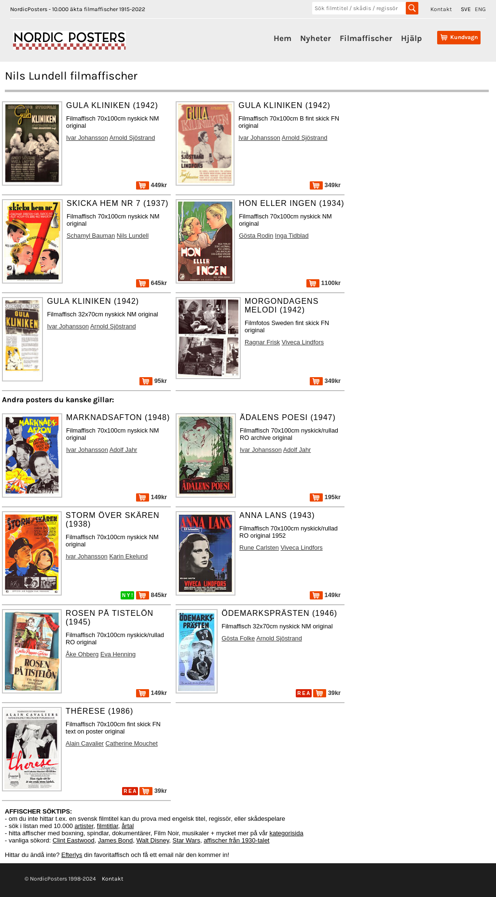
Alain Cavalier (85, 743)
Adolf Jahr (124, 449)
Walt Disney (152, 840)
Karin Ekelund (128, 556)
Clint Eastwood (74, 840)
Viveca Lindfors (303, 342)
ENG (480, 9)
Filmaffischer (366, 38)
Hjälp (411, 38)
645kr (151, 282)
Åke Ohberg (82, 654)
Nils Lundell (133, 235)
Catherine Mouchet (132, 743)
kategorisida (286, 833)
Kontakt (441, 9)
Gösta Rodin (256, 235)
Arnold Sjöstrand (132, 137)
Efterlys (71, 854)
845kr (151, 594)
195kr (325, 497)
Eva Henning (118, 654)
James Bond (115, 840)
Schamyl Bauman (91, 235)
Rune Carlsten (259, 547)
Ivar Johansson (87, 137)
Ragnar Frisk (262, 342)
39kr (327, 692)
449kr (151, 185)
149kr (151, 497)
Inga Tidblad (292, 235)
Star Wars (186, 840)
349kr (325, 185)
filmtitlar (107, 825)
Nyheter (315, 38)
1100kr (323, 282)
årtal (128, 825)
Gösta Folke (238, 638)
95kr (153, 380)
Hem (282, 38)
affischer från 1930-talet (236, 840)
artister (84, 825)
